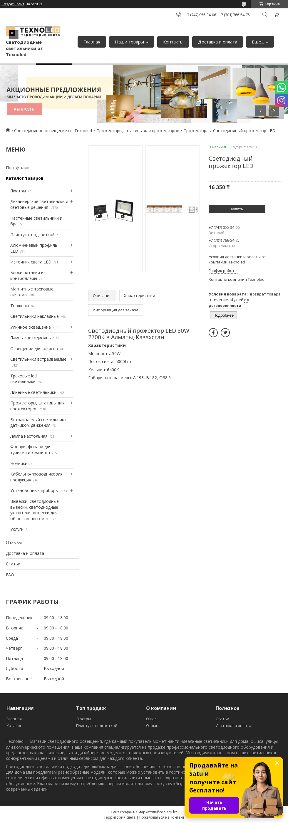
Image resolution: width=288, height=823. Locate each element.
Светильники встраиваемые (38, 359)
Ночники (18, 463)
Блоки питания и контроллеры (26, 275)
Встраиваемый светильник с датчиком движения (38, 422)
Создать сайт (12, 4)
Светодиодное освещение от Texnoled (53, 130)
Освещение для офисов (34, 348)
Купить (237, 209)
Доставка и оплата (217, 42)
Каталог (13, 725)
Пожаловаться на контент (161, 817)
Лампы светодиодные (32, 337)
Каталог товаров (24, 178)
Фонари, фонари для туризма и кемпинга (30, 449)
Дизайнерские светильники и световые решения (39, 204)
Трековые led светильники (23, 378)
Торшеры (19, 305)
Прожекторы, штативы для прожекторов (137, 130)
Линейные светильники (34, 392)
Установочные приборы (34, 490)
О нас (151, 718)
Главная (91, 42)
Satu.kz (170, 811)
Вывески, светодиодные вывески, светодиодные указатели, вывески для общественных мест (34, 509)
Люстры (18, 191)
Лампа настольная (29, 436)
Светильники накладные (34, 316)
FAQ (10, 574)
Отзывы (14, 542)
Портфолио (17, 167)
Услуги (17, 529)
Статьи (13, 564)
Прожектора (196, 130)
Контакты (173, 42)
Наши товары (129, 42)
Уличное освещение (30, 327)
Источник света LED (30, 262)
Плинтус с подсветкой (32, 234)
